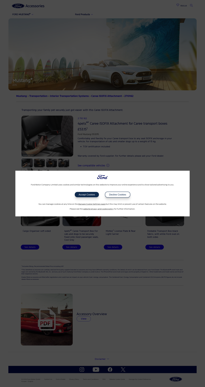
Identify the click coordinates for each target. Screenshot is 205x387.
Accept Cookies (87, 194)
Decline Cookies (117, 194)
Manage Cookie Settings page (92, 204)
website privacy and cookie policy (98, 209)
